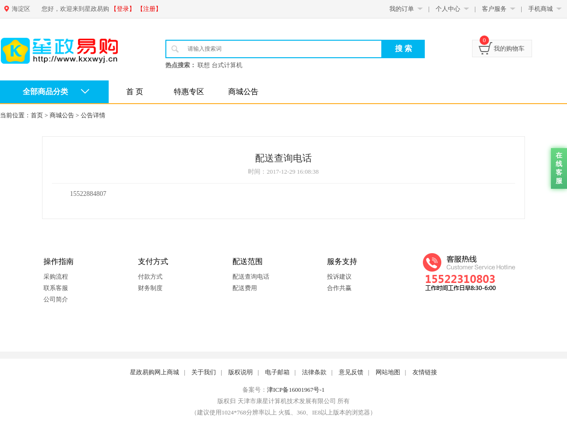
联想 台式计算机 (220, 65)
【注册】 (149, 8)
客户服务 (494, 8)
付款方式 (150, 276)
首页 (37, 115)
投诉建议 (339, 276)
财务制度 (150, 287)
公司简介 (55, 299)
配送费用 (244, 287)
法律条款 (314, 372)
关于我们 (203, 372)
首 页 (134, 92)
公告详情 (93, 115)
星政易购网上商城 (154, 372)
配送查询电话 (250, 276)
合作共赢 (339, 287)
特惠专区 (189, 92)
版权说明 (240, 372)
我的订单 (401, 8)
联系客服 (55, 287)
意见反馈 (351, 372)
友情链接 (424, 372)
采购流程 (55, 276)
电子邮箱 (277, 372)
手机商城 (540, 8)
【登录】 (123, 8)
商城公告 (243, 92)
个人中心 (448, 8)
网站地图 (388, 372)
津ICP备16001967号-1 (296, 389)
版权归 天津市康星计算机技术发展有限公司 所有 (283, 401)
